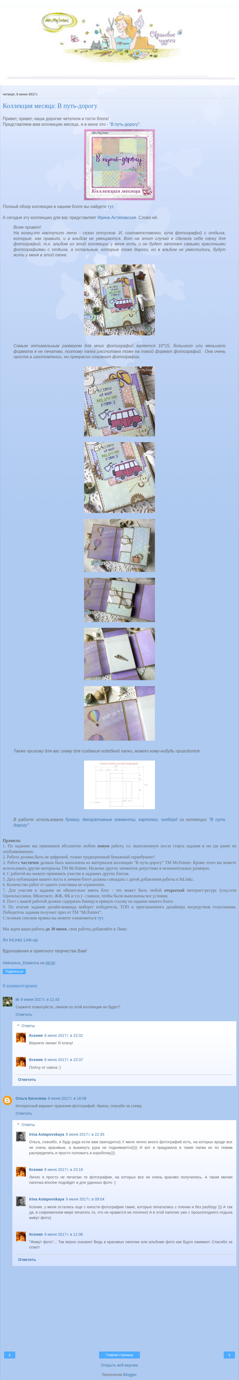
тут (110, 206)
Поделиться (14, 971)
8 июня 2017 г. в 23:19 (63, 1169)
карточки (148, 819)
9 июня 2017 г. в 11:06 (63, 1234)
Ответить (24, 1014)
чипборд (169, 819)
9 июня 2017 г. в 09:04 (85, 1199)
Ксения (36, 1035)
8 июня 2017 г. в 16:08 (67, 1098)
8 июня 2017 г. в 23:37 (63, 1060)
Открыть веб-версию (119, 1365)
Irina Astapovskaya (46, 1134)
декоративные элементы (108, 819)
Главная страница (119, 1355)
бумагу (72, 819)
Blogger (129, 1374)
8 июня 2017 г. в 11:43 (40, 999)
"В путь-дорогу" (124, 124)
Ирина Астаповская (116, 217)
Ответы (28, 1026)
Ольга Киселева (31, 1098)
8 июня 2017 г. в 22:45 (85, 1134)
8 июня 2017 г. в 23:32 (63, 1035)
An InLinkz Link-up (20, 940)
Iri (17, 999)
